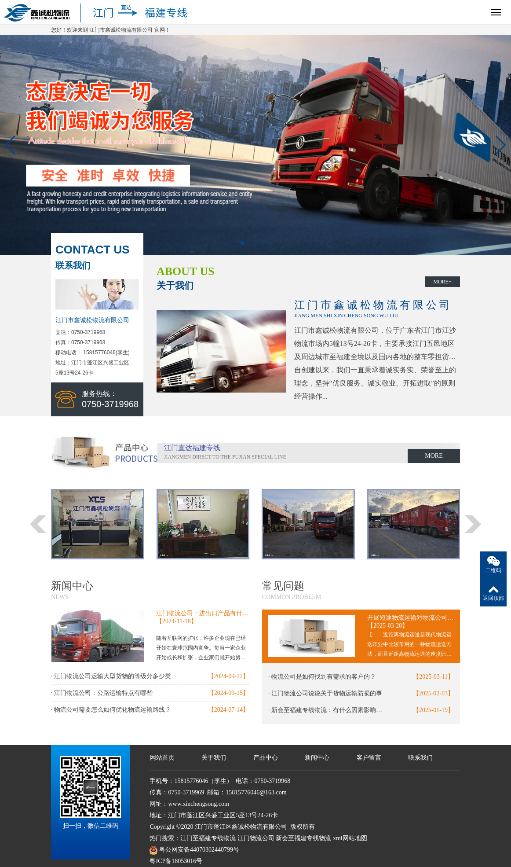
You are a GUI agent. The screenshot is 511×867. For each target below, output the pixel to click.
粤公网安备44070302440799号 (199, 849)
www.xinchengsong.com (198, 804)
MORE (433, 455)
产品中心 (265, 757)
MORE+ (442, 282)
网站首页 (162, 757)
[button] (242, 243)
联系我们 (420, 757)
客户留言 (369, 757)
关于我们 (213, 757)
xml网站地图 (350, 838)
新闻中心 (317, 757)
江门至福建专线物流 (208, 838)
